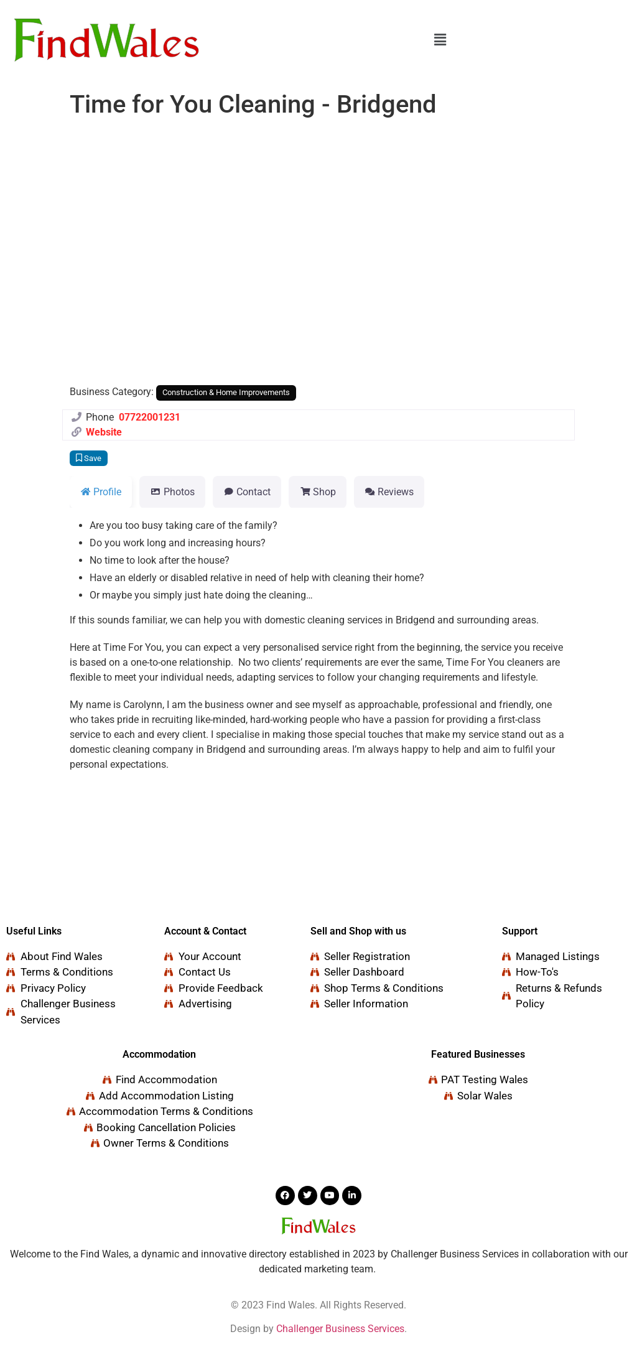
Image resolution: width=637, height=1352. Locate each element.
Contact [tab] (247, 492)
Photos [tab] (172, 492)
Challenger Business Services (340, 1329)
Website (104, 432)
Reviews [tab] (389, 492)
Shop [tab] (317, 492)
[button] (439, 40)
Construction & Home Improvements (226, 392)
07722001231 (149, 417)
